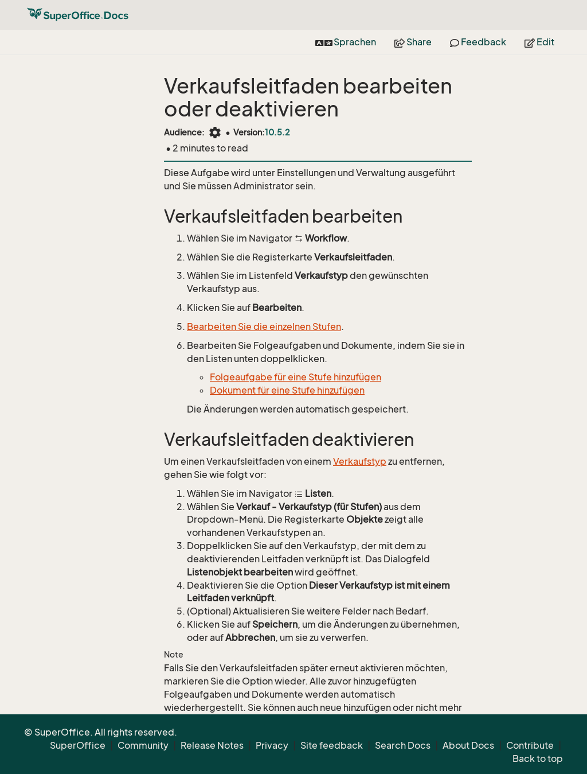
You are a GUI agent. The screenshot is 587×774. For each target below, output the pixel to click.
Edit (539, 42)
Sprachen (345, 42)
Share (413, 42)
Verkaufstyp (359, 461)
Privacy (272, 745)
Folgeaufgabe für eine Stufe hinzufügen (295, 377)
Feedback (478, 42)
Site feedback (331, 745)
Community (143, 745)
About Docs (468, 745)
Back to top (537, 758)
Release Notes (212, 745)
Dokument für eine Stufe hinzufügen (287, 390)
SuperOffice (77, 745)
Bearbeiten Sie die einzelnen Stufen (264, 326)
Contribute (530, 745)
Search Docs (403, 745)
